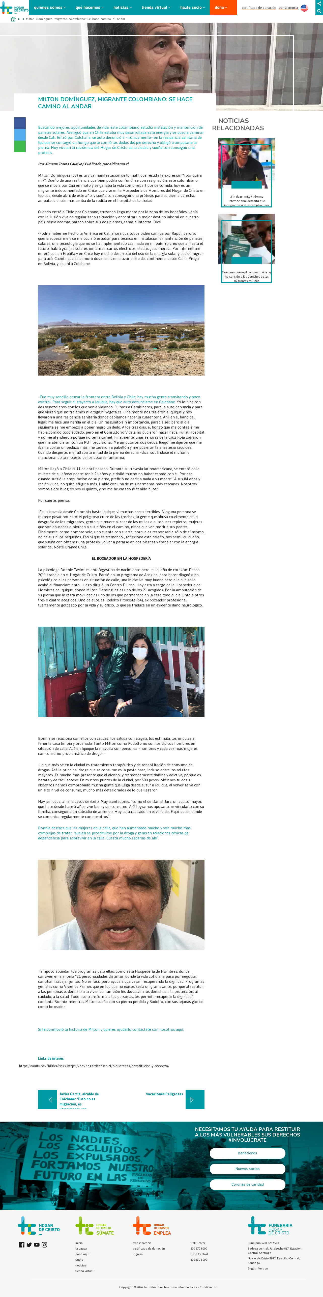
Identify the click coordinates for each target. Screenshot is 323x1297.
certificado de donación (259, 8)
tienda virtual (154, 8)
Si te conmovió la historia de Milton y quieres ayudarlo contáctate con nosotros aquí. (111, 1029)
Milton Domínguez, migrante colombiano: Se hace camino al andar (75, 19)
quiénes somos (48, 8)
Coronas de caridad (247, 1185)
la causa (81, 1248)
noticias (121, 8)
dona (219, 8)
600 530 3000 (198, 1259)
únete (79, 1259)
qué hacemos (88, 8)
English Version (258, 1268)
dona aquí (82, 1254)
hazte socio (191, 8)
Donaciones (247, 1153)
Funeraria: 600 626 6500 (263, 1243)
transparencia (288, 8)
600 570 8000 (198, 1248)
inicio (79, 1243)
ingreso (138, 1254)
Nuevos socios (248, 1169)
